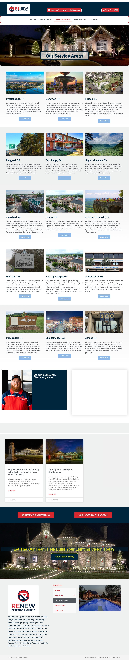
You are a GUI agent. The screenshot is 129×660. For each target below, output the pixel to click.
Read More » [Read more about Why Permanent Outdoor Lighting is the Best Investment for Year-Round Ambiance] (12, 490)
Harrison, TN (13, 276)
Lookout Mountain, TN (97, 217)
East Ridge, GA (54, 160)
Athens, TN (91, 338)
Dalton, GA (51, 217)
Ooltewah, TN (53, 99)
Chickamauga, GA (55, 338)
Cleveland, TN (13, 217)
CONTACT (94, 19)
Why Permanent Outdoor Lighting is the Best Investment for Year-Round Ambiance (23, 472)
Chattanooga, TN (15, 99)
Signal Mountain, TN (96, 160)
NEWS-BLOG (80, 19)
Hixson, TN (91, 99)
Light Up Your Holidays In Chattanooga (60, 470)
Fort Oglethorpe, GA (56, 276)
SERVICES (45, 19)
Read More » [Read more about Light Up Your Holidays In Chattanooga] (52, 494)
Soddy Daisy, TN (94, 276)
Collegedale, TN (14, 338)
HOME (33, 19)
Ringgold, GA (13, 160)
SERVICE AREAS (63, 19)
